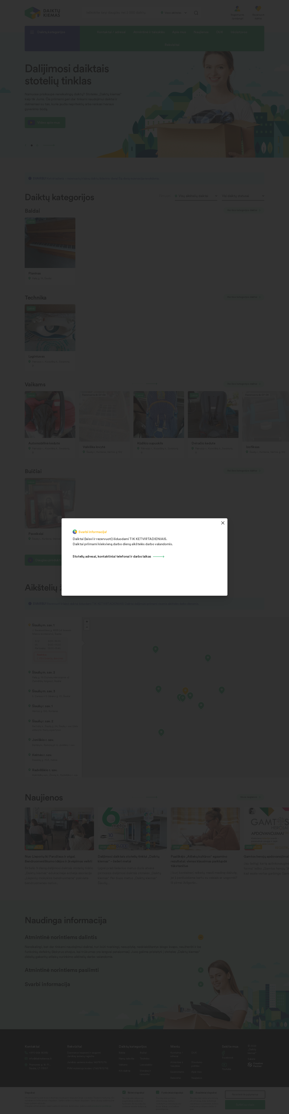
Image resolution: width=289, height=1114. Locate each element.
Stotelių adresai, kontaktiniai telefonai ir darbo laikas (112, 556)
